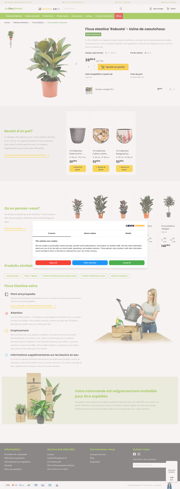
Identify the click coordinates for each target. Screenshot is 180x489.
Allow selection (90, 262)
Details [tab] (128, 233)
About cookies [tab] (90, 233)
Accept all (127, 262)
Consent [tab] (51, 233)
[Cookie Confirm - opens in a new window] (135, 225)
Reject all (53, 262)
